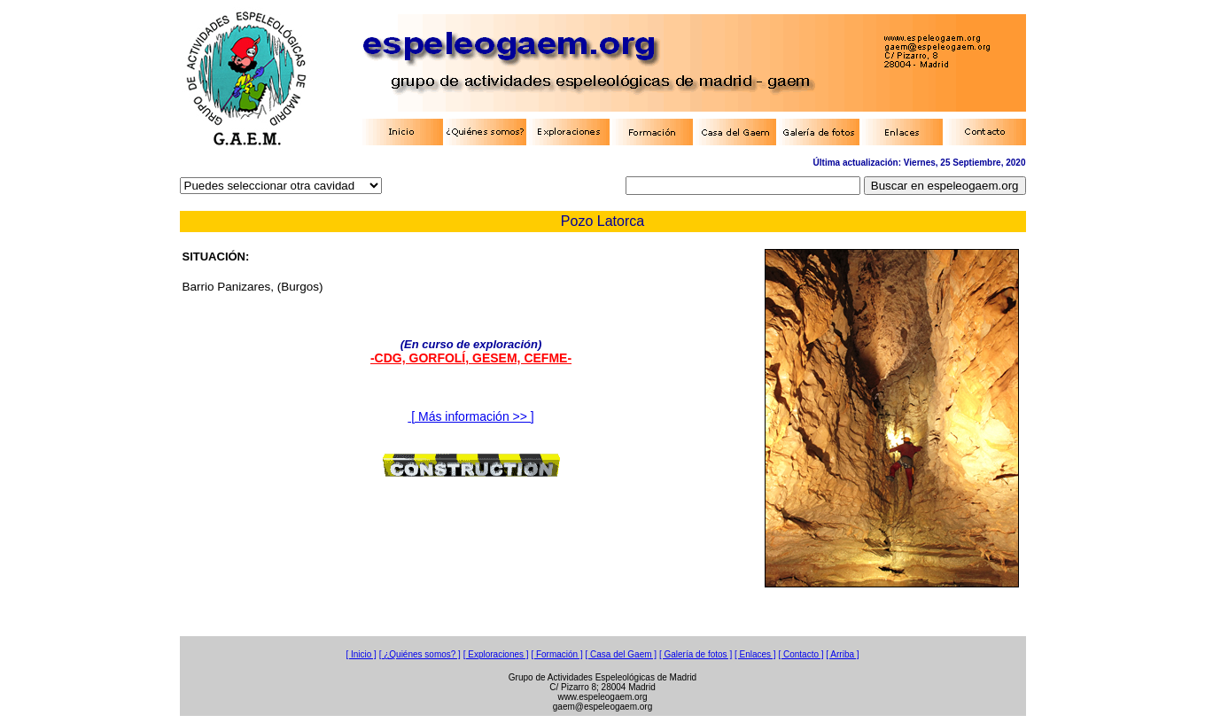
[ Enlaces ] (755, 654)
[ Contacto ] (800, 654)
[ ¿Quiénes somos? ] (420, 654)
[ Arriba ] (842, 654)
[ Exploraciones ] (496, 654)
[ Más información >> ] (470, 416)
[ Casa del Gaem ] (621, 654)
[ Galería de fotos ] (695, 654)
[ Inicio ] (361, 654)
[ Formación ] (556, 654)
